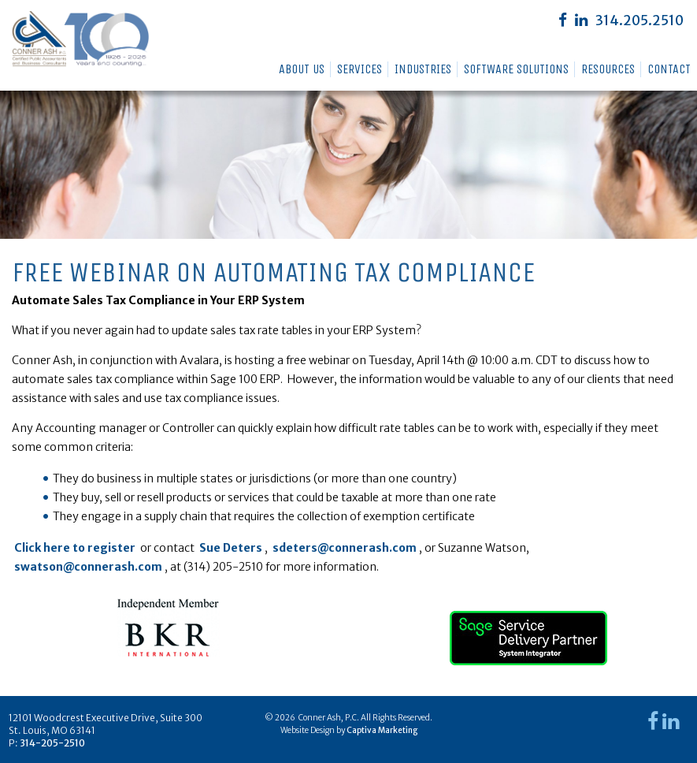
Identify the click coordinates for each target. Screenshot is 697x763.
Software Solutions (516, 68)
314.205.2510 (639, 20)
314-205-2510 (52, 743)
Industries (423, 68)
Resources (608, 68)
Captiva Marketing (382, 730)
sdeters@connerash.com (344, 548)
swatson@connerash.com (88, 567)
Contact (669, 68)
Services (359, 68)
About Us (301, 68)
